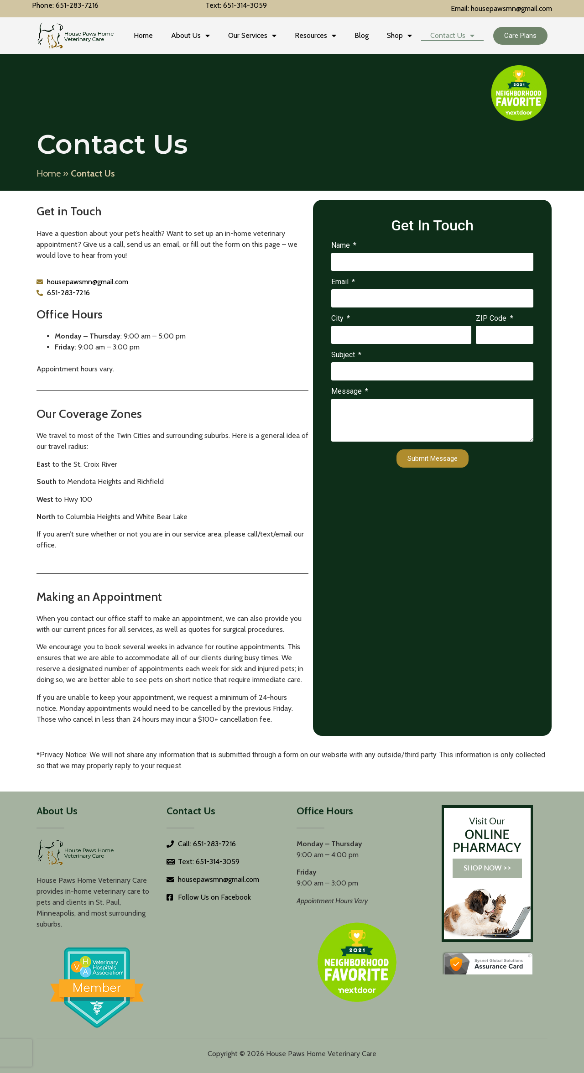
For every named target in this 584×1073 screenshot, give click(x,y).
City (338, 319)
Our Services (252, 35)
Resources (315, 35)
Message (347, 392)
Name (341, 246)
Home (143, 35)
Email (340, 282)
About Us (190, 35)
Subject (344, 355)
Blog (362, 35)
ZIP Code (492, 319)
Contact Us (452, 35)
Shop (399, 35)
